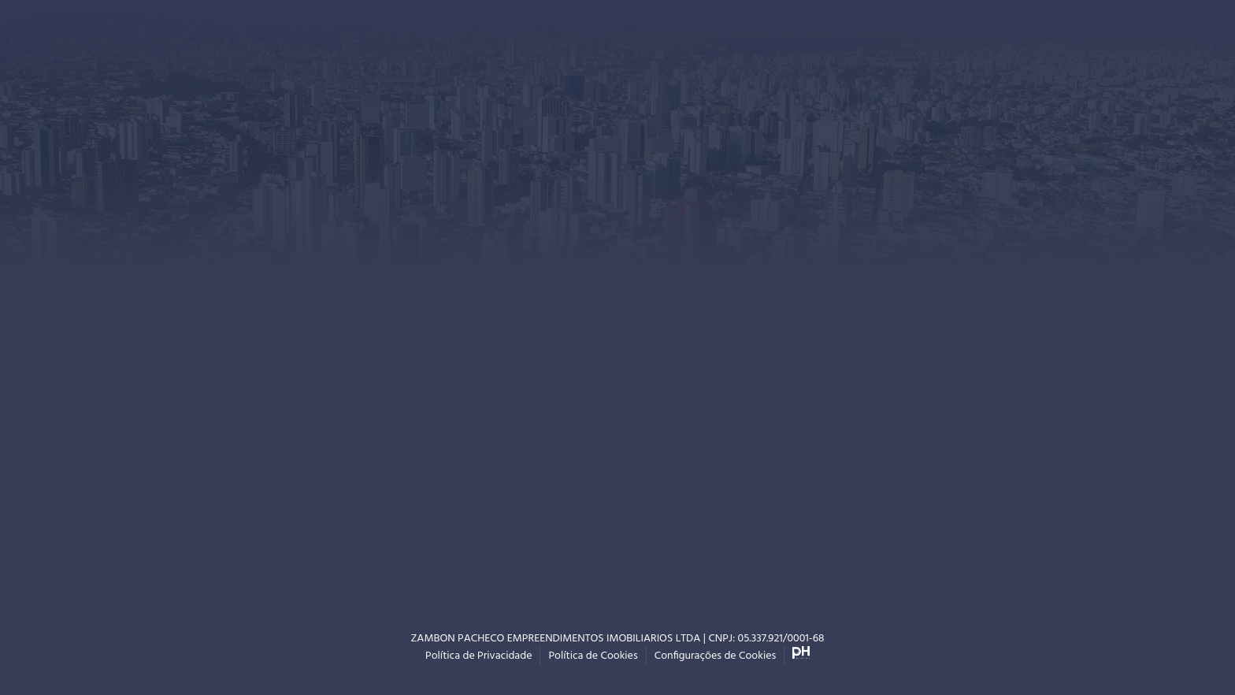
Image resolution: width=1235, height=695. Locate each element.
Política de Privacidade (478, 656)
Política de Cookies (592, 656)
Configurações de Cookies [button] (716, 656)
